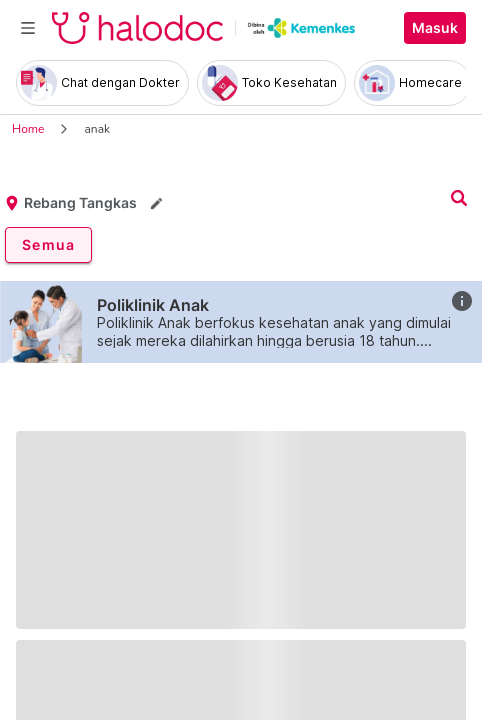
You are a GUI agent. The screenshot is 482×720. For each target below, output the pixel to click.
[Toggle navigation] (28, 28)
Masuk (435, 28)
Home (28, 129)
